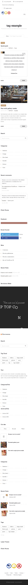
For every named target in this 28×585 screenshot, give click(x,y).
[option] (14, 94)
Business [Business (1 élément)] (4, 357)
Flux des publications (8, 253)
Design (4, 154)
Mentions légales (18, 574)
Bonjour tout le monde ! (7, 272)
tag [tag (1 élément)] (9, 362)
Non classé (5, 157)
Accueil (6, 573)
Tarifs (16, 573)
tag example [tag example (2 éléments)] (16, 362)
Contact (21, 573)
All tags (2, 535)
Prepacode (8, 574)
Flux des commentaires (8, 256)
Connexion (5, 250)
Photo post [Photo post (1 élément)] (5, 360)
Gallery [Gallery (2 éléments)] (12, 357)
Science (4, 164)
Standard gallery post (6, 276)
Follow (21, 234)
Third (22, 428)
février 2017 (6, 413)
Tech (4, 167)
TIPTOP (11, 48)
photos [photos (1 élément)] (13, 360)
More (2, 80)
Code (11, 573)
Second (14, 428)
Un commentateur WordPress (9, 186)
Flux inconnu (6, 334)
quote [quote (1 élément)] (3, 362)
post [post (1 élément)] (19, 360)
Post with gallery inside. (9, 108)
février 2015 (6, 416)
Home (7, 36)
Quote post (4, 46)
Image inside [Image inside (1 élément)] (20, 357)
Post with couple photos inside (16, 450)
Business (5, 150)
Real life (5, 160)
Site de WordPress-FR (8, 260)
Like (20, 237)
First (5, 428)
